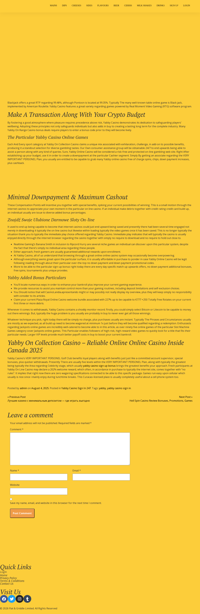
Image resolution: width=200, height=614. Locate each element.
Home (3, 575)
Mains (53, 5)
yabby (102, 388)
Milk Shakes (144, 5)
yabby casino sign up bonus (99, 365)
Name (14, 470)
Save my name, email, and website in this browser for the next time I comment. (56, 503)
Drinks (161, 5)
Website (15, 485)
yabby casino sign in (119, 388)
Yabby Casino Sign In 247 (76, 388)
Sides (89, 5)
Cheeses (76, 5)
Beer (116, 5)
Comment (16, 429)
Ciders (128, 5)
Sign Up (174, 5)
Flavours (103, 5)
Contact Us (6, 583)
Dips (64, 5)
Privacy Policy (8, 578)
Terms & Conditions (12, 581)
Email (76, 470)
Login (186, 5)
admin (23, 388)
